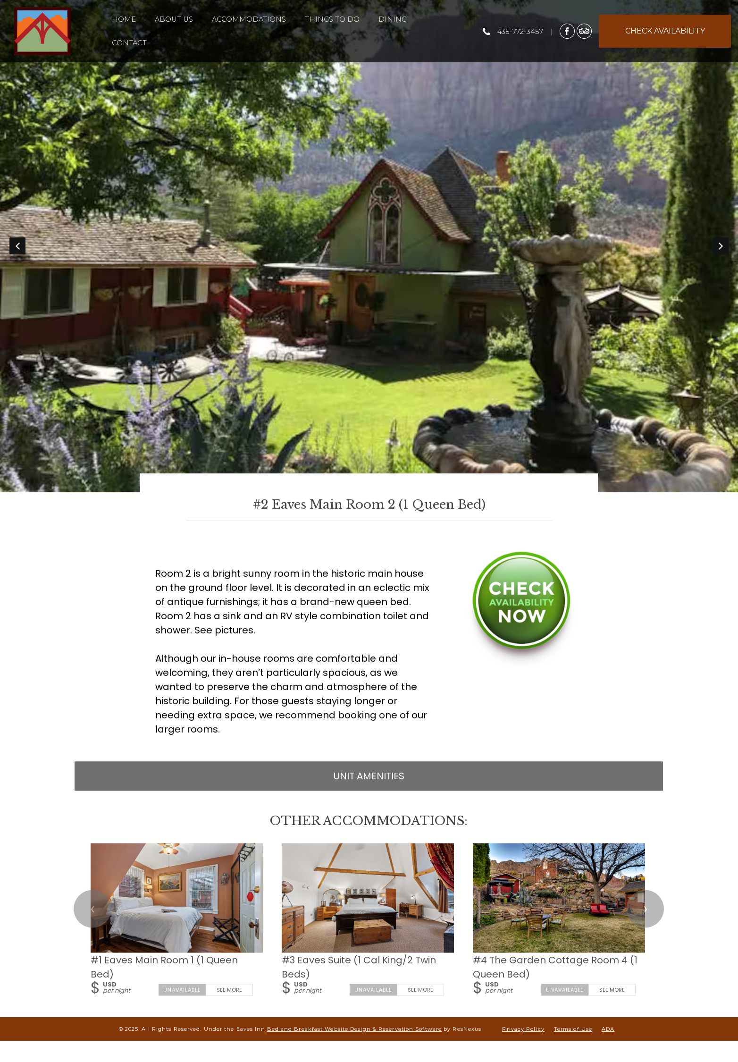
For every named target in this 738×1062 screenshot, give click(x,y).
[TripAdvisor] (584, 31)
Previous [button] (17, 245)
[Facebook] (567, 31)
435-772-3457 (520, 31)
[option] (369, 246)
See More (230, 989)
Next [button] (721, 245)
